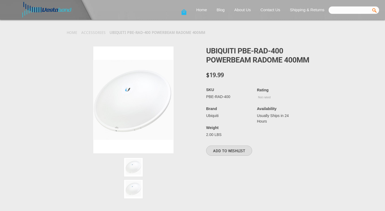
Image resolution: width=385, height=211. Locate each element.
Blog (221, 9)
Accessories (93, 32)
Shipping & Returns (307, 9)
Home (201, 9)
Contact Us (270, 9)
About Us (242, 9)
